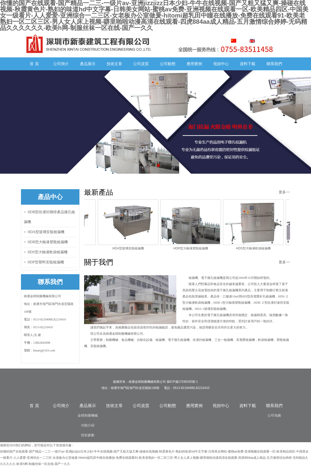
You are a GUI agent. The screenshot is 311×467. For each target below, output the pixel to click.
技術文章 (114, 64)
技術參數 (87, 435)
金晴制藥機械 (88, 415)
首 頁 (34, 64)
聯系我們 (274, 64)
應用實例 (194, 64)
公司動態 (167, 64)
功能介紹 (87, 425)
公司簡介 (61, 64)
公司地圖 (274, 415)
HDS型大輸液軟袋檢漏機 (254, 248)
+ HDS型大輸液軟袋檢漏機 (46, 252)
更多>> (284, 192)
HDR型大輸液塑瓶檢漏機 (191, 248)
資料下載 (247, 64)
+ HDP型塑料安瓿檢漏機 (44, 262)
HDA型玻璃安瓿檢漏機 (128, 248)
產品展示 (87, 64)
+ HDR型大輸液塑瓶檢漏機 (46, 242)
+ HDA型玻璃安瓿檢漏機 (44, 232)
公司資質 (141, 64)
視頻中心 (221, 64)
